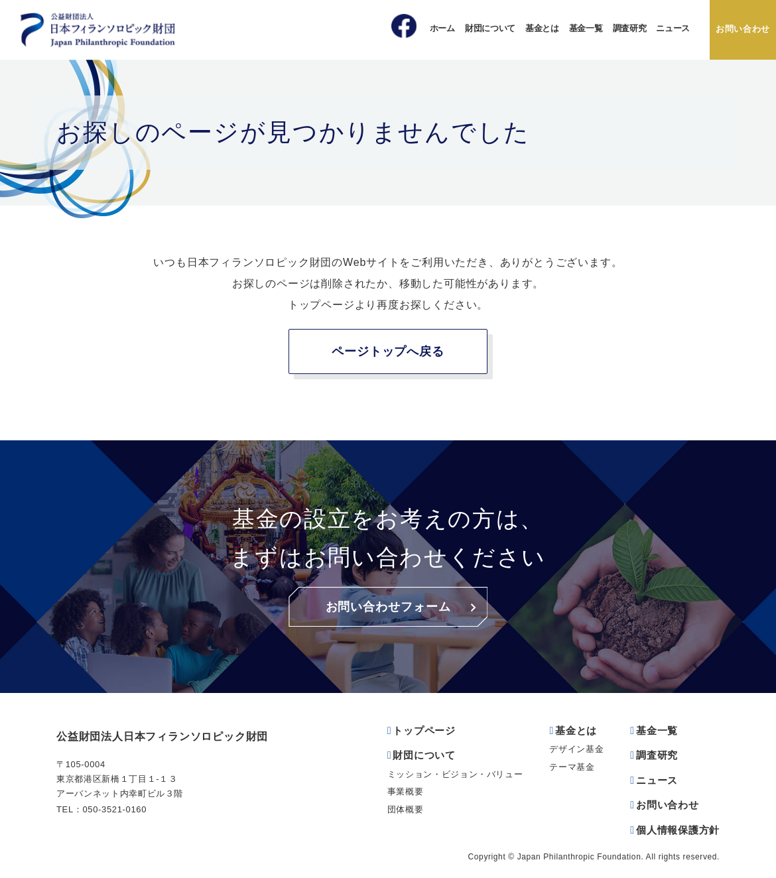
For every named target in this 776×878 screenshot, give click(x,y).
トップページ (424, 730)
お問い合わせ (743, 29)
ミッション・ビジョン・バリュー (455, 774)
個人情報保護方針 (678, 830)
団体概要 (405, 809)
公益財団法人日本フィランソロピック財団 (162, 736)
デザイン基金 (576, 749)
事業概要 (405, 791)
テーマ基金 (571, 767)
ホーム (442, 28)
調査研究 (630, 28)
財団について (490, 28)
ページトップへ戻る (388, 351)
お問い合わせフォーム (388, 606)
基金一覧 (586, 28)
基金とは (542, 28)
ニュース (673, 28)
